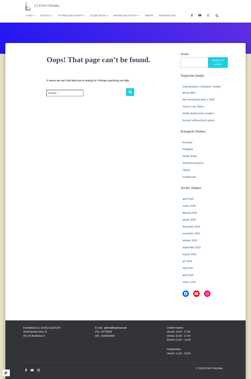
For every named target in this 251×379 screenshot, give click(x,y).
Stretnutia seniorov (192, 163)
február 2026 (189, 212)
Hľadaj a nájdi (218, 62)
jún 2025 (187, 261)
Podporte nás (167, 15)
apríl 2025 (188, 275)
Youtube (32, 370)
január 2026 (189, 219)
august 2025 (189, 254)
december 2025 (191, 226)
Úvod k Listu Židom (193, 106)
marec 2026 (189, 205)
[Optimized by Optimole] (6, 372)
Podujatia (187, 149)
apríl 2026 (188, 198)
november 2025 (191, 233)
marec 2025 (189, 282)
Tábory (149, 15)
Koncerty (187, 142)
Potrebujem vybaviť (71, 15)
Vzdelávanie (189, 177)
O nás (30, 15)
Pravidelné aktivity (126, 15)
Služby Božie (99, 15)
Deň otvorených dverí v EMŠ (198, 99)
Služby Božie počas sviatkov (198, 113)
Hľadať (185, 54)
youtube (200, 16)
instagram (208, 16)
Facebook (192, 16)
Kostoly (46, 15)
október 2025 (189, 240)
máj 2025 (187, 268)
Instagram (39, 370)
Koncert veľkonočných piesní (198, 120)
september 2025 (191, 247)
